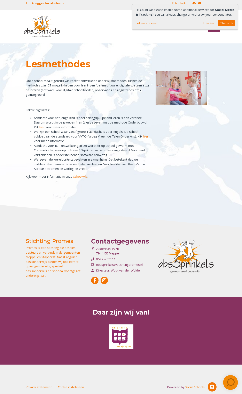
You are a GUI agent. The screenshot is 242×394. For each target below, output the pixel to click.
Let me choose (146, 23)
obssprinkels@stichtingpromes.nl (119, 264)
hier (42, 127)
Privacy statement (39, 387)
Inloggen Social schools (45, 3)
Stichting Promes (49, 241)
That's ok (226, 23)
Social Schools (195, 387)
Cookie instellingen (71, 387)
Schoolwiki (179, 3)
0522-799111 (106, 259)
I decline (208, 23)
